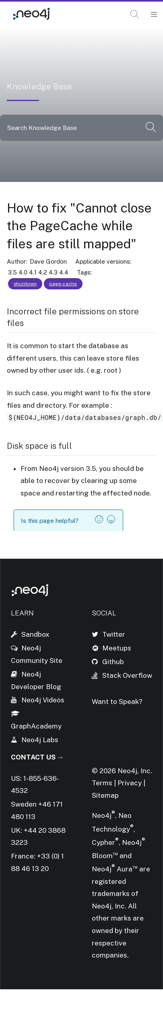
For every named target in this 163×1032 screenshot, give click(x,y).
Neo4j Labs (39, 740)
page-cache (63, 284)
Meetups (116, 648)
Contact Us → (37, 757)
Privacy (130, 783)
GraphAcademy (36, 726)
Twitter (113, 634)
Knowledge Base (92, 13)
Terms (102, 783)
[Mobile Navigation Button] (153, 14)
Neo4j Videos (42, 700)
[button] (134, 14)
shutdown (25, 284)
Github (113, 662)
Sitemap (105, 795)
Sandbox (35, 634)
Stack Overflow (127, 675)
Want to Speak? (117, 702)
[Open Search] (135, 14)
